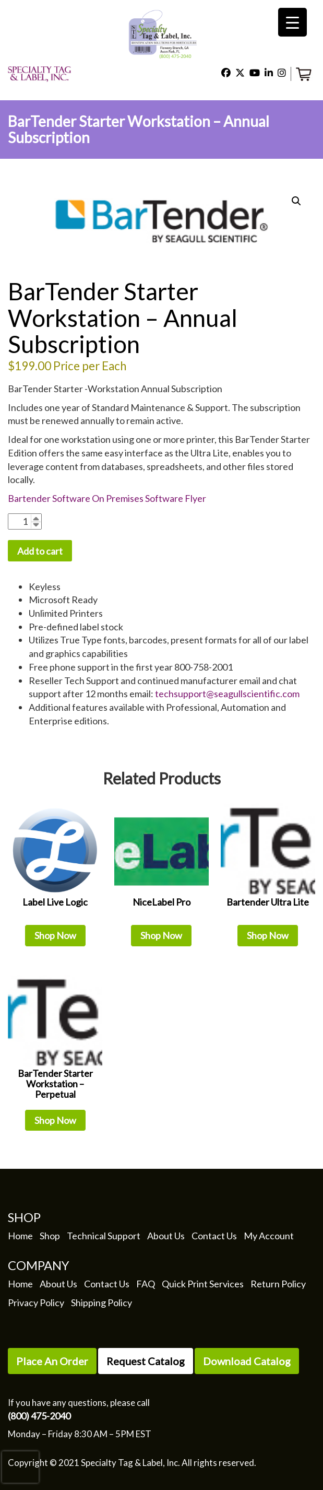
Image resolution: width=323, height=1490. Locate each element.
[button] (296, 201)
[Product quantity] (25, 521)
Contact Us (214, 1235)
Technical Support (103, 1235)
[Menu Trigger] (292, 22)
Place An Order (52, 1361)
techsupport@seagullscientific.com (227, 693)
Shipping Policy (101, 1302)
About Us (166, 1235)
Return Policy (278, 1283)
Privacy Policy (36, 1302)
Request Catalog (145, 1361)
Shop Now (55, 935)
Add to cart (40, 551)
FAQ (145, 1283)
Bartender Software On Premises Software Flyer (107, 498)
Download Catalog (247, 1361)
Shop (50, 1235)
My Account (269, 1235)
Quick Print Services (203, 1283)
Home (20, 1235)
